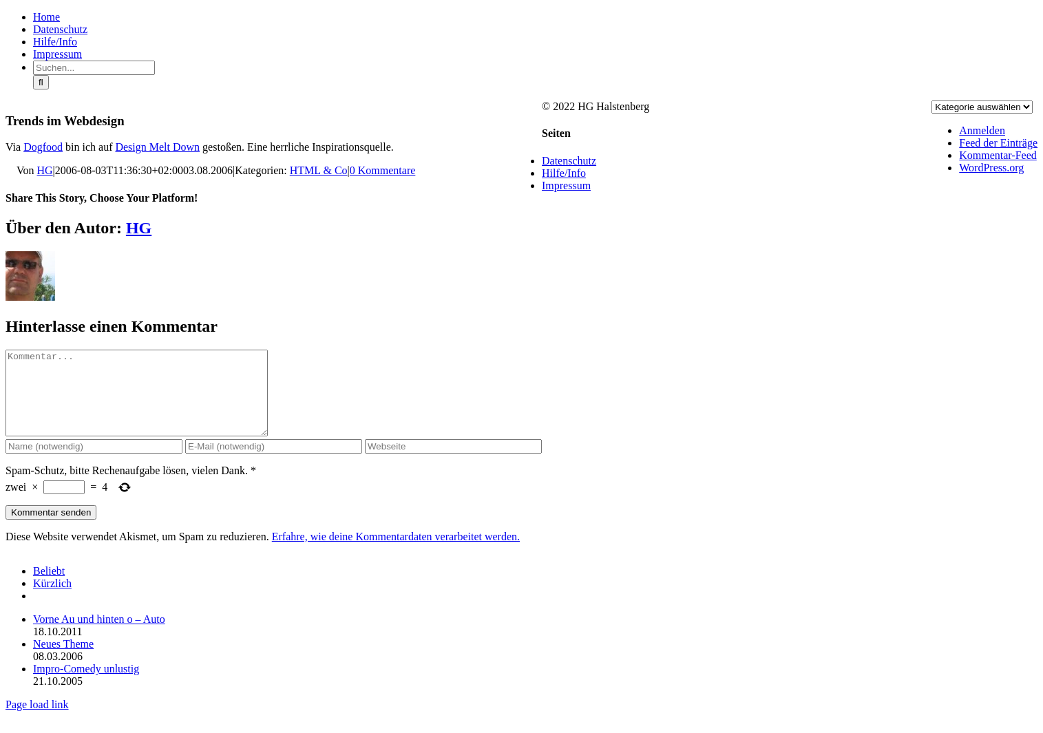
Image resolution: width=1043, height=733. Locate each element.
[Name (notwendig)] (94, 463)
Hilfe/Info (564, 173)
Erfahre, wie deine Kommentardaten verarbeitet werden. (396, 553)
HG (45, 170)
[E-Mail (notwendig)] (273, 463)
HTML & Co (319, 170)
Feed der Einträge (998, 143)
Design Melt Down (157, 147)
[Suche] (41, 82)
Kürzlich (52, 600)
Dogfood (43, 147)
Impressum (566, 185)
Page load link (37, 721)
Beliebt (49, 587)
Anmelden (982, 130)
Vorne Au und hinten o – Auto (99, 635)
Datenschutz (569, 161)
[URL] (453, 463)
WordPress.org (991, 167)
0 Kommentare (383, 170)
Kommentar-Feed (998, 155)
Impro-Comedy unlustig (86, 685)
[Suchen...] (94, 68)
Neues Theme (63, 660)
